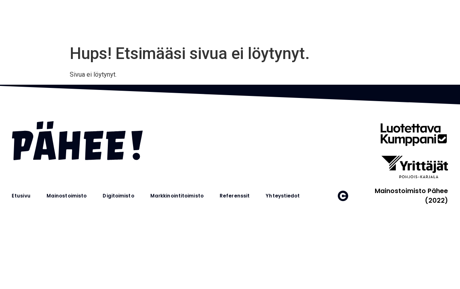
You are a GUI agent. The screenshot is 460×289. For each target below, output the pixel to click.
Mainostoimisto (66, 195)
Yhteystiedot (283, 195)
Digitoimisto (118, 195)
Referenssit (235, 195)
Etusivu (21, 195)
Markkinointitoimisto (177, 195)
